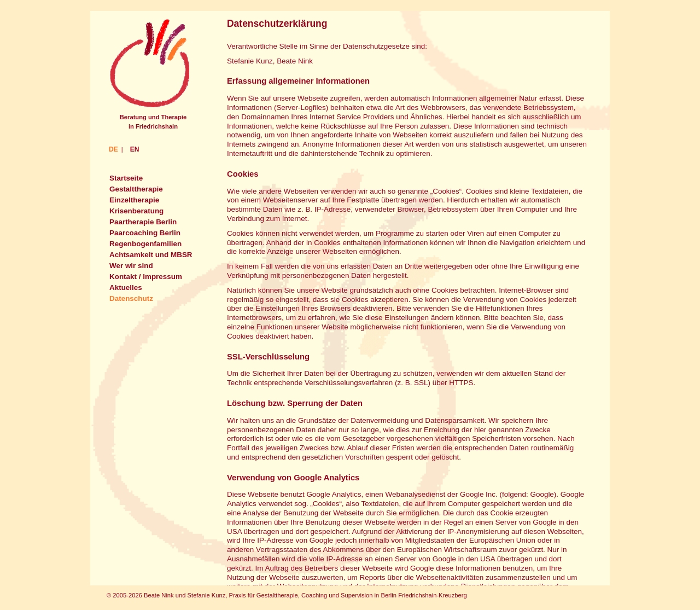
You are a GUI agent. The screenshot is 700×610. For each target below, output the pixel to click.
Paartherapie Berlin (143, 222)
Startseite (126, 178)
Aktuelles (125, 287)
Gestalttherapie (136, 189)
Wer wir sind (131, 266)
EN (134, 149)
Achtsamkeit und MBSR (150, 255)
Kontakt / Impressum (145, 276)
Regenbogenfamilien (145, 244)
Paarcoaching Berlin (144, 233)
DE (113, 149)
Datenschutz (131, 298)
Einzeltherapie (134, 200)
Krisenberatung (136, 211)
